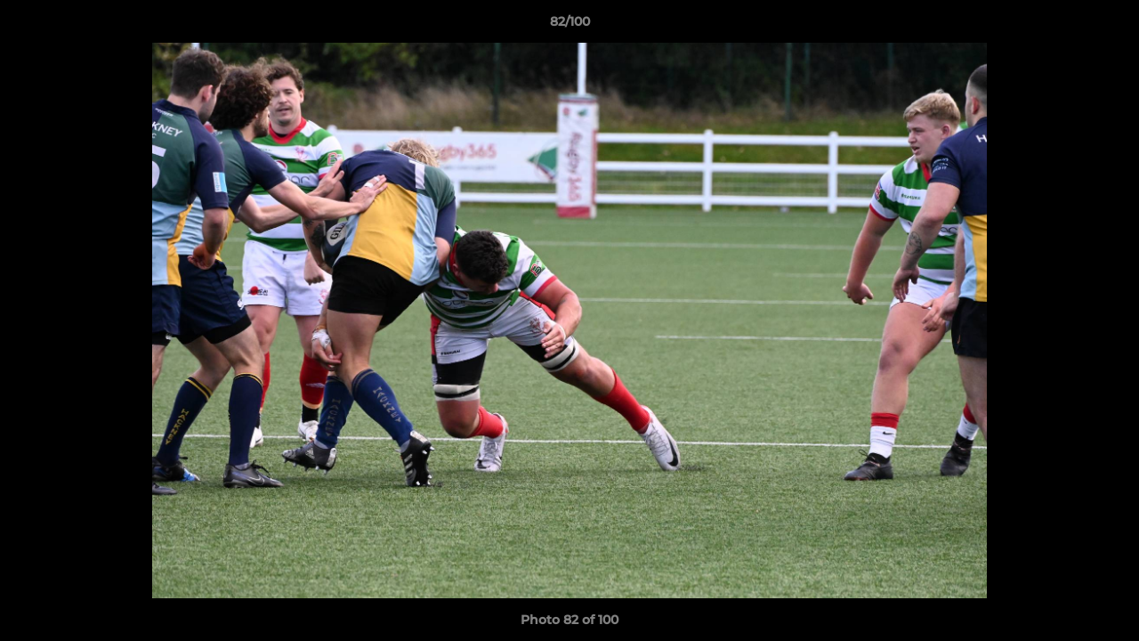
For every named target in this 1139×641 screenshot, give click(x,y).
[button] (1107, 26)
